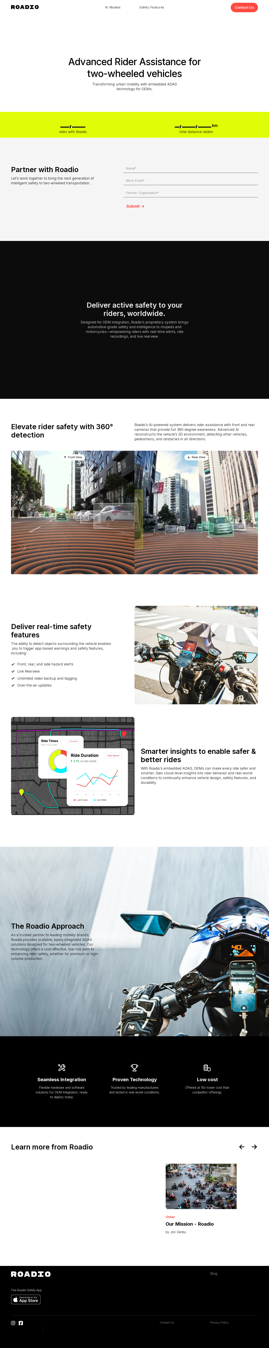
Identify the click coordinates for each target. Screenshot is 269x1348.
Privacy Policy (219, 1322)
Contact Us (167, 1322)
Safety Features (151, 7)
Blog (213, 1273)
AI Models (112, 7)
